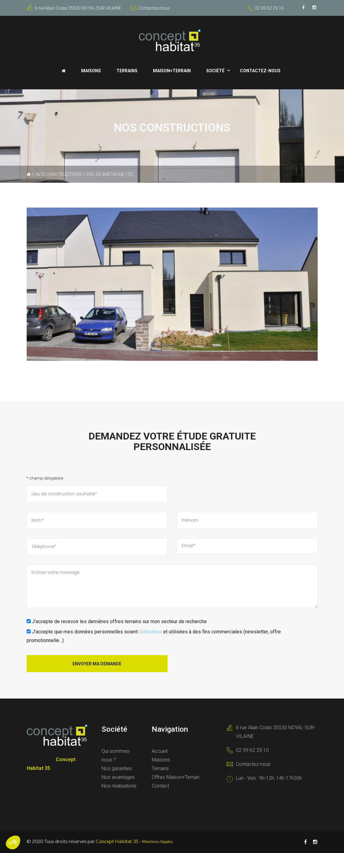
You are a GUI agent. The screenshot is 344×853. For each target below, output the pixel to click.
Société (215, 70)
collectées (150, 632)
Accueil (160, 751)
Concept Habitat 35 (117, 841)
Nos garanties (117, 768)
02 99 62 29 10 (269, 8)
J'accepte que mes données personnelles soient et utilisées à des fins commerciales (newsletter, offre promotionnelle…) (154, 636)
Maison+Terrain (172, 70)
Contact (160, 786)
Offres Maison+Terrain (175, 777)
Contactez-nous (150, 8)
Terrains (126, 70)
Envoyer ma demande (96, 663)
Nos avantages (118, 777)
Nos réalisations (119, 786)
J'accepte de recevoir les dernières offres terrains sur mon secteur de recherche (117, 621)
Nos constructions (58, 174)
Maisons (91, 70)
